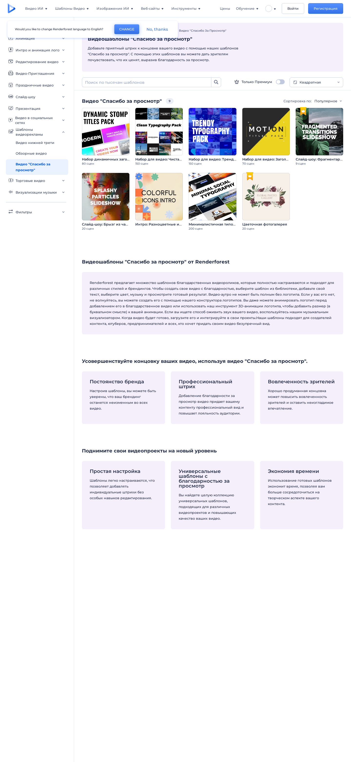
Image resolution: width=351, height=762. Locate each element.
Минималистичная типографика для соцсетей (231, 224)
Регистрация (326, 8)
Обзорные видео (31, 153)
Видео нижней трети (35, 143)
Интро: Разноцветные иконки (163, 224)
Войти (293, 8)
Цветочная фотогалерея (264, 224)
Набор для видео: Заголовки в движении (280, 159)
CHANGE (126, 29)
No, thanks (157, 29)
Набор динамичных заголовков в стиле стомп (124, 159)
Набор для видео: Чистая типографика (171, 159)
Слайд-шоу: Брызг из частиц (108, 224)
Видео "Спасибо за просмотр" (33, 167)
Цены (225, 8)
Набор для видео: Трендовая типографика (228, 159)
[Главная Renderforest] (11, 8)
